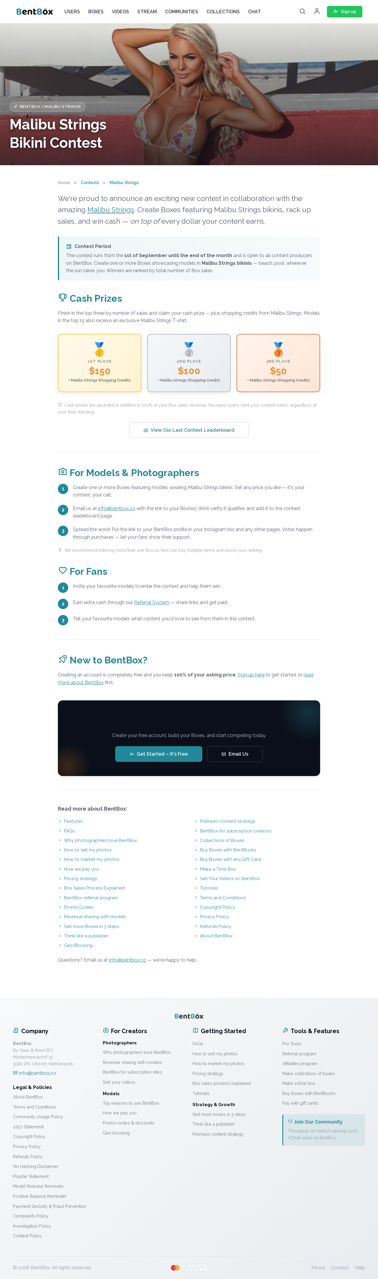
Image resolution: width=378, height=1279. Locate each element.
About (318, 1267)
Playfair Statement (31, 1176)
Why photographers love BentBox (97, 840)
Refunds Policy (212, 926)
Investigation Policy (32, 1225)
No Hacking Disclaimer (35, 1166)
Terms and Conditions (220, 897)
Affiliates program (299, 1063)
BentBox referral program (88, 897)
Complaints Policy (31, 1215)
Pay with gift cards (300, 1103)
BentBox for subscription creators (232, 831)
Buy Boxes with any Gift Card (227, 859)
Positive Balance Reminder (39, 1196)
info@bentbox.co (116, 508)
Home (64, 182)
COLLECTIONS (223, 11)
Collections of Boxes (219, 840)
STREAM (147, 11)
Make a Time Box (215, 869)
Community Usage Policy (38, 1116)
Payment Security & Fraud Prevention (49, 1206)
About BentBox (213, 936)
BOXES (96, 11)
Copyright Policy (214, 907)
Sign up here (251, 675)
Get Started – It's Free (159, 754)
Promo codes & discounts (128, 1122)
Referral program (299, 1053)
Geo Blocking (75, 945)
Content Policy (27, 1235)
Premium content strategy (224, 821)
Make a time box (298, 1083)
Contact (340, 1267)
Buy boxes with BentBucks (308, 1093)
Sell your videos (119, 1082)
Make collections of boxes (308, 1073)
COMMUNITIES (181, 11)
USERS (72, 11)
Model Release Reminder (38, 1186)
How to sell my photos (85, 850)
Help (360, 1267)
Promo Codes (75, 907)
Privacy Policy (211, 916)
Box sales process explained (222, 1083)
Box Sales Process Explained (91, 888)
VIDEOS (120, 11)
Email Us (234, 754)
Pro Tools (291, 1043)
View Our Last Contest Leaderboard (189, 430)
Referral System (151, 602)
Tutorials (206, 888)
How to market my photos (88, 859)
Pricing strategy (77, 878)
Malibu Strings (110, 209)
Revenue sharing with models (92, 916)
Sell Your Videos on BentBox (227, 878)
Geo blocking (116, 1132)
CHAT (254, 11)
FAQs (66, 831)
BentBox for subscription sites (132, 1072)
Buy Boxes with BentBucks (225, 850)
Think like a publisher (83, 936)
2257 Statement (28, 1126)
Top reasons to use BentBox (131, 1103)
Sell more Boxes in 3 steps (88, 926)
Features (70, 821)
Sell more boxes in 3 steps (219, 1114)
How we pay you (78, 869)
